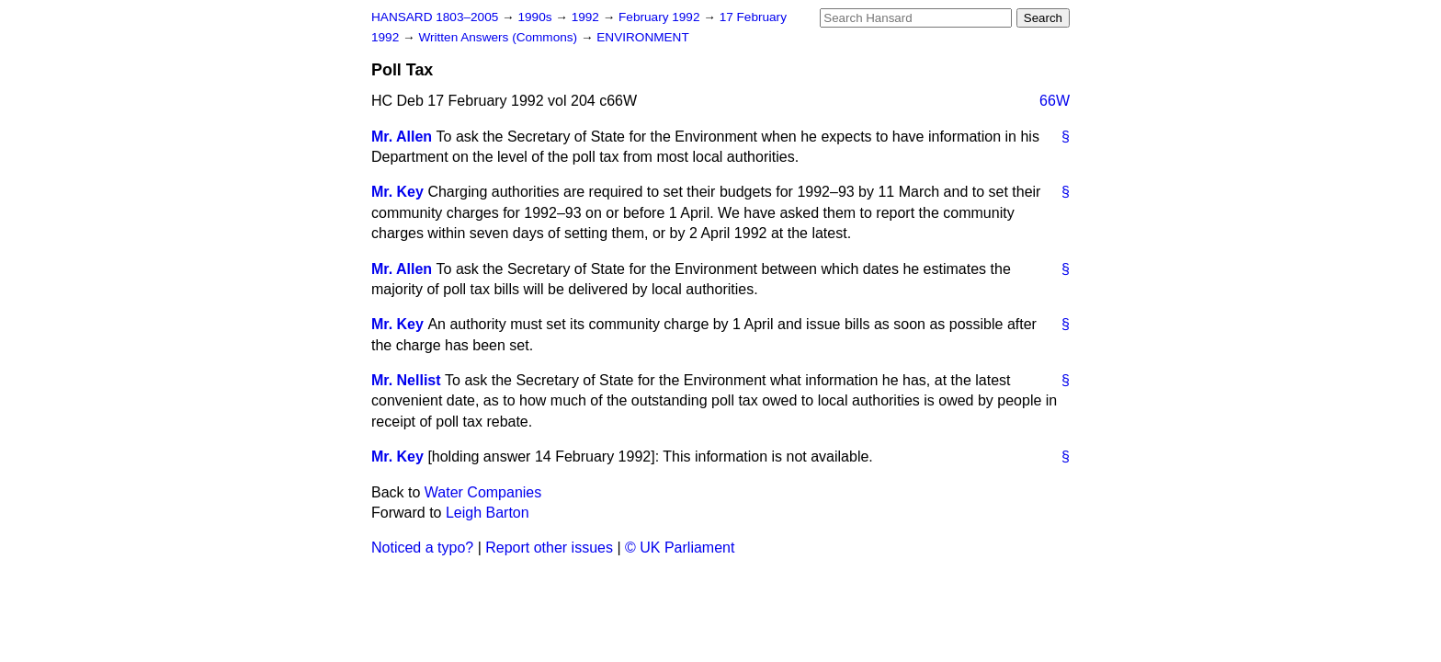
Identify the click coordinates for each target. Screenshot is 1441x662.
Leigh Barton (487, 512)
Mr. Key (397, 192)
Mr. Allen (401, 136)
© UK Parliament (679, 547)
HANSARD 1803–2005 (434, 17)
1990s (536, 17)
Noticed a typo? (422, 547)
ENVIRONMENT (642, 37)
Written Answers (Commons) (499, 37)
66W (1054, 100)
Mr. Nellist (406, 380)
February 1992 (660, 17)
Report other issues (549, 547)
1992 (587, 17)
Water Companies (483, 492)
